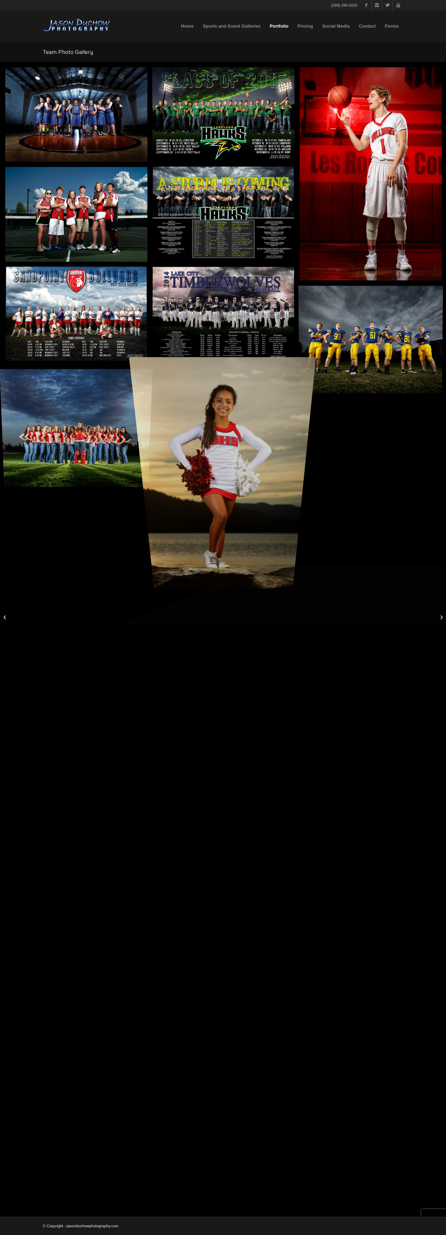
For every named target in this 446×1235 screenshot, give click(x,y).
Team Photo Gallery (68, 51)
